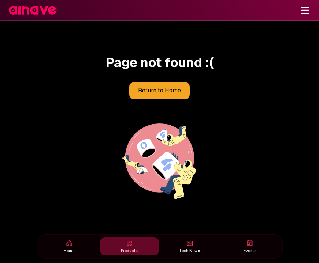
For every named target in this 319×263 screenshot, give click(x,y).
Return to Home (159, 90)
